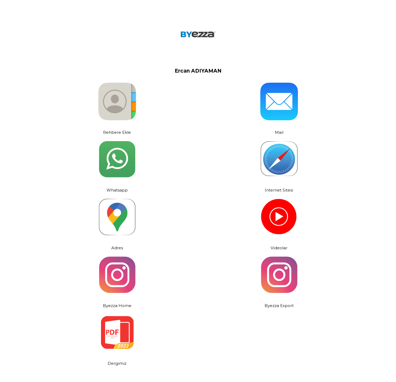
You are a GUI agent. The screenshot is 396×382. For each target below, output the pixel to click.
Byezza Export (279, 305)
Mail (279, 132)
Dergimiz (117, 363)
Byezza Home (117, 305)
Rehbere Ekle (117, 132)
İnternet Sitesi (279, 190)
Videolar (279, 247)
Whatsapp (117, 190)
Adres (117, 247)
